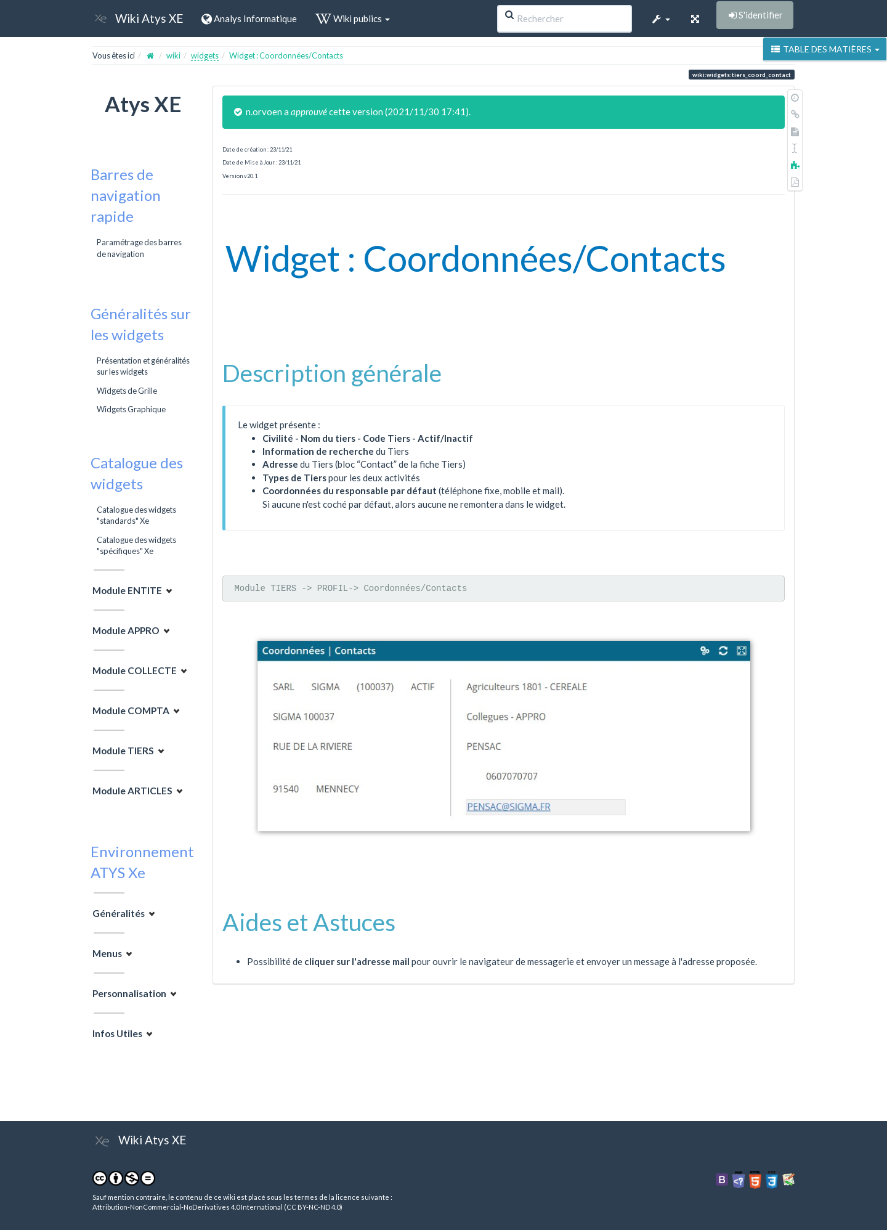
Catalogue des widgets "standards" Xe (136, 515)
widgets (205, 55)
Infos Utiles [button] (117, 1033)
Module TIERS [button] (123, 750)
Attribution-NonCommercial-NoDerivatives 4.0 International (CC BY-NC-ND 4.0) (217, 1207)
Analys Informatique (249, 18)
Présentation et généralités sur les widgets (143, 366)
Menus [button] (107, 953)
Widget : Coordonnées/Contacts (286, 55)
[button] (660, 18)
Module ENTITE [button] (127, 590)
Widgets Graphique (131, 409)
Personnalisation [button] (129, 993)
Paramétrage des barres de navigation (139, 247)
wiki (173, 55)
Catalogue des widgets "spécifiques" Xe (136, 545)
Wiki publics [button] (352, 18)
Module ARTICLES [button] (132, 790)
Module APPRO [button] (126, 630)
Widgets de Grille (127, 391)
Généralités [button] (118, 913)
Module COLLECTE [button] (134, 670)
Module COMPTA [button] (130, 710)
